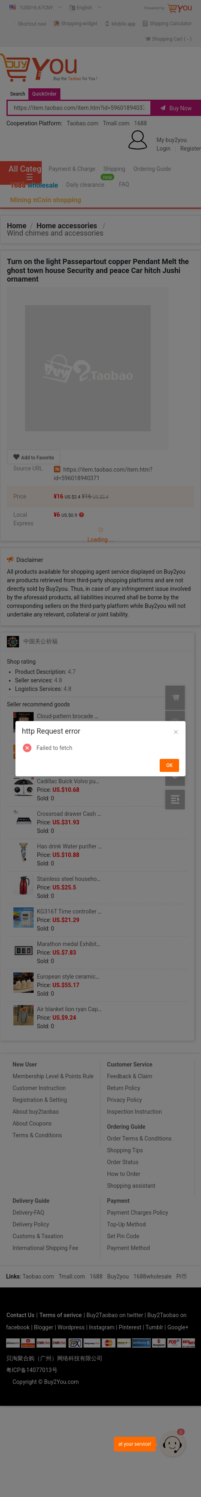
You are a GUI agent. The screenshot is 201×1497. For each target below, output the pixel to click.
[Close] (176, 732)
